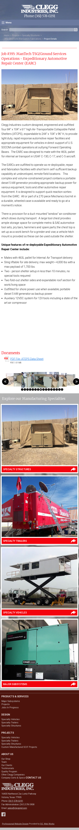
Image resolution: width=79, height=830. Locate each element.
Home (6, 35)
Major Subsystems (10, 701)
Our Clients (6, 765)
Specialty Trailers (9, 722)
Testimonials (7, 768)
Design (5, 714)
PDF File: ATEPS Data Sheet (26, 359)
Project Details (50, 39)
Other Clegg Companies (13, 774)
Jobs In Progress (10, 707)
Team (4, 762)
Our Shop (5, 759)
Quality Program (9, 771)
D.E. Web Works (47, 824)
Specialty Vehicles (10, 719)
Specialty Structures (31, 35)
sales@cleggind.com (17, 808)
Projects (15, 35)
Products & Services (15, 696)
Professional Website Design (15, 824)
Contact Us (33, 777)
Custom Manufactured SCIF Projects (19, 747)
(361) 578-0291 (45, 16)
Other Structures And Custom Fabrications (22, 39)
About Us (7, 754)
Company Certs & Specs (13, 777)
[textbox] (41, 29)
